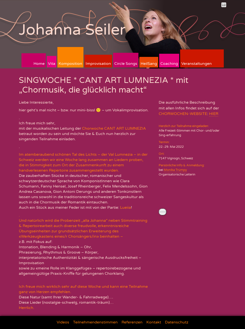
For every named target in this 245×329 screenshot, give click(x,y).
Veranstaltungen (196, 63)
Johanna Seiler (72, 29)
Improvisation (98, 63)
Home (39, 63)
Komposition (70, 63)
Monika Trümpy (175, 170)
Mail (223, 4)
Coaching (169, 63)
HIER (213, 113)
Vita (51, 63)
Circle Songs (125, 63)
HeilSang (149, 63)
